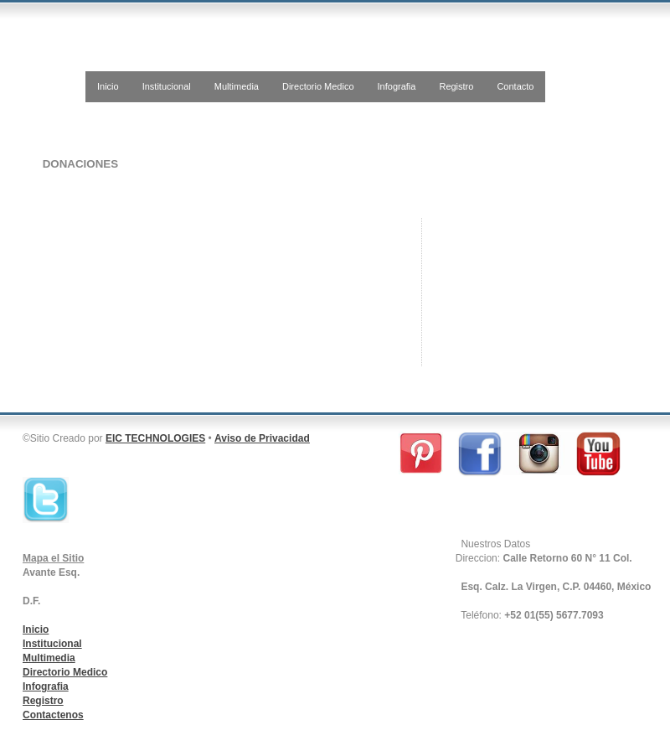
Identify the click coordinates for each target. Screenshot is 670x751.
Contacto (515, 86)
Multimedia (236, 86)
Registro (456, 86)
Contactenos (53, 715)
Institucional (166, 86)
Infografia (397, 86)
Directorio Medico (318, 86)
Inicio (108, 86)
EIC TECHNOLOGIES (155, 438)
